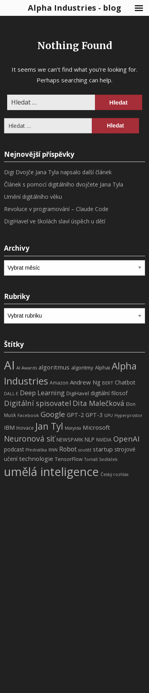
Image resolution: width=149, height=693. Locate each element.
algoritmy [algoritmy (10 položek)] (82, 367)
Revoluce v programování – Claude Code (56, 209)
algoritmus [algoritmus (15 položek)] (54, 367)
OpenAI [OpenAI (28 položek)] (126, 439)
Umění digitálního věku (33, 196)
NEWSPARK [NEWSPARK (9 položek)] (69, 439)
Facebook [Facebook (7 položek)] (28, 415)
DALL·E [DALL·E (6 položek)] (11, 393)
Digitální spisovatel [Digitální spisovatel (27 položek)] (37, 403)
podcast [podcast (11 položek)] (14, 449)
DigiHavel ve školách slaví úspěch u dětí (54, 221)
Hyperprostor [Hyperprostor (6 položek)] (128, 415)
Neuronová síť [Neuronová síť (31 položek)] (29, 439)
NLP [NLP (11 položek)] (90, 439)
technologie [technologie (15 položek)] (36, 459)
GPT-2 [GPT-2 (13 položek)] (75, 415)
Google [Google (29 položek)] (53, 414)
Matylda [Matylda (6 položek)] (73, 428)
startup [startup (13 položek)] (103, 449)
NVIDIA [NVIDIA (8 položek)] (104, 439)
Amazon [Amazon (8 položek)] (59, 382)
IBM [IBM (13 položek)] (9, 427)
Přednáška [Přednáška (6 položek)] (36, 450)
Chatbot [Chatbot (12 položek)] (125, 382)
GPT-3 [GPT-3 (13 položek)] (94, 415)
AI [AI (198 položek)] (9, 365)
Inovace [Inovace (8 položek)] (25, 428)
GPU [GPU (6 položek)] (108, 415)
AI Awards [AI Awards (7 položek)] (26, 368)
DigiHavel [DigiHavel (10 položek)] (77, 393)
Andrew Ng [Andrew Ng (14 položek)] (85, 382)
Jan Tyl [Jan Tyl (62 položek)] (49, 426)
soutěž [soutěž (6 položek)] (84, 450)
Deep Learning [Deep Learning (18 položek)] (42, 392)
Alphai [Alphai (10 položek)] (102, 367)
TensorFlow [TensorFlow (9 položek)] (69, 459)
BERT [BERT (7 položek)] (107, 383)
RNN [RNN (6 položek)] (53, 450)
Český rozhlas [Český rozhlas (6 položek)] (114, 474)
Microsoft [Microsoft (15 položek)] (96, 427)
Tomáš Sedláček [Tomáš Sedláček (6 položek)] (101, 459)
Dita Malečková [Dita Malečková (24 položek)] (98, 403)
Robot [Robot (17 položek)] (68, 449)
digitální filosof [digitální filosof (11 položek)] (109, 393)
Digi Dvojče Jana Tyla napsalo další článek (58, 172)
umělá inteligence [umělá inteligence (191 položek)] (51, 472)
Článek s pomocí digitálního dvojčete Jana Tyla (63, 184)
